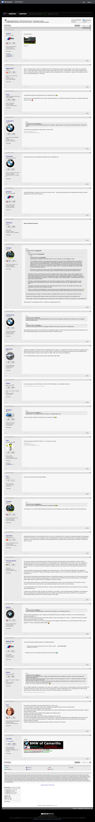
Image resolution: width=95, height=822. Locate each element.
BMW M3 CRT (10, 641)
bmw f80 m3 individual (73, 777)
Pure (7, 705)
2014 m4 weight (42, 776)
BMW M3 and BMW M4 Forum (13, 20)
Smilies (5, 796)
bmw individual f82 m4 (40, 778)
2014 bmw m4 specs (46, 774)
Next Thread (51, 784)
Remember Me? (87, 20)
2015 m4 (9, 777)
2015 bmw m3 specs (56, 776)
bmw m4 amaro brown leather (51, 779)
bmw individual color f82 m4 (20, 778)
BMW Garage (32, 14)
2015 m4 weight (33, 777)
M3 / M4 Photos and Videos (38, 20)
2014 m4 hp (29, 776)
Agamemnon (10, 68)
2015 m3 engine (83, 776)
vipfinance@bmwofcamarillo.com (32, 752)
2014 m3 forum (65, 774)
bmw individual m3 (49, 778)
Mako (7, 95)
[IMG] (5, 797)
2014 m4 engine (14, 776)
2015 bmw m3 (49, 776)
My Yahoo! (51, 769)
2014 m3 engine (58, 774)
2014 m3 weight (7, 776)
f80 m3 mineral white (19, 780)
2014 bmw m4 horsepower (36, 774)
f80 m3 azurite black (85, 779)
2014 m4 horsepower (22, 776)
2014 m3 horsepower (72, 774)
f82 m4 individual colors (32, 780)
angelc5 (8, 33)
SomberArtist (10, 315)
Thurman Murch (11, 561)
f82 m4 (25, 780)
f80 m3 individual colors (9, 780)
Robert (8, 383)
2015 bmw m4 (64, 776)
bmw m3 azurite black (18, 779)
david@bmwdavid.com (37, 751)
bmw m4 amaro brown (27, 779)
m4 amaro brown (64, 780)
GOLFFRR (9, 739)
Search (56, 14)
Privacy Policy (36, 819)
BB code (6, 795)
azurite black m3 (40, 777)
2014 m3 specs (86, 774)
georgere (9, 192)
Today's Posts (51, 14)
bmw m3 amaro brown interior (77, 778)
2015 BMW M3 (9, 464)
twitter (7, 767)
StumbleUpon (9, 769)
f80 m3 (78, 779)
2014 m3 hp (79, 774)
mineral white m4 (9, 781)
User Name (73, 20)
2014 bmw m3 (7, 774)
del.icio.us (29, 769)
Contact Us (75, 808)
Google (71, 767)
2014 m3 (52, 774)
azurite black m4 (47, 777)
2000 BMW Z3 (9, 56)
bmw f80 (52, 777)
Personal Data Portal (57, 819)
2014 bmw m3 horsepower (16, 774)
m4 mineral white (78, 780)
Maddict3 (9, 410)
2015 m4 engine (14, 777)
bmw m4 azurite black (62, 779)
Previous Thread (44, 784)
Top (92, 808)
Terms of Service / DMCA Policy (46, 819)
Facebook (29, 767)
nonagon (8, 248)
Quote (87, 60)
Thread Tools (86, 27)
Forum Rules (7, 801)
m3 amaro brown (49, 780)
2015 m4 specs (26, 777)
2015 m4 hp (20, 777)
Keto (7, 440)
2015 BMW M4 (9, 55)
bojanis (8, 607)
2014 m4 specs (36, 776)
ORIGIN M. (9, 223)
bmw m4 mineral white (72, 779)
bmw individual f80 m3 (30, 778)
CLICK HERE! (46, 749)
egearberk (9, 536)
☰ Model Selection (19, 1)
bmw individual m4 (57, 778)
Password (73, 21)
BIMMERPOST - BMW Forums (84, 808)
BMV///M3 (9, 349)
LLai (7, 476)
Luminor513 (9, 121)
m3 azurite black (56, 780)
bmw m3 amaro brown (66, 778)
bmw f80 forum (58, 777)
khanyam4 (9, 156)
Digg (50, 767)
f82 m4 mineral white (41, 780)
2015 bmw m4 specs (71, 776)
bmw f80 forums (65, 777)
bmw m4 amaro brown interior (39, 779)
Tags (5, 772)
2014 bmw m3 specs (26, 774)
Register (89, 2)
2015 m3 (77, 776)
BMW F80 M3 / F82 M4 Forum (26, 20)
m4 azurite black (71, 780)
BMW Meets (39, 14)
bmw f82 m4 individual (82, 777)
